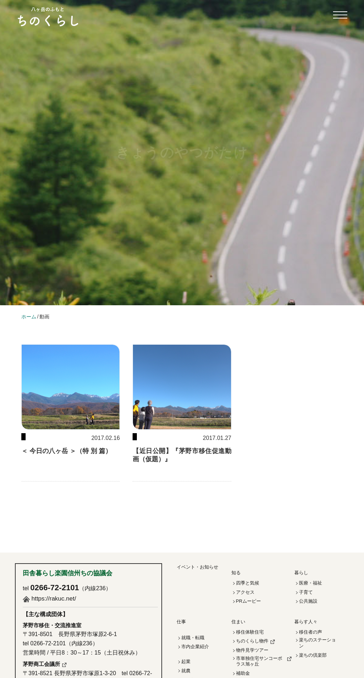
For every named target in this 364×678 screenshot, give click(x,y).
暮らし (301, 572)
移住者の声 (310, 632)
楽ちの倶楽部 (313, 655)
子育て (306, 592)
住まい (238, 621)
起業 (186, 661)
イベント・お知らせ (197, 567)
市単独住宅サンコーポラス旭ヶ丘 (259, 661)
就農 (186, 670)
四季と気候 (247, 583)
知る (236, 572)
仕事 (181, 621)
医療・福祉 (310, 583)
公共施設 (308, 601)
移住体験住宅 (250, 632)
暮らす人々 (305, 621)
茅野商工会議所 (41, 664)
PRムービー (248, 601)
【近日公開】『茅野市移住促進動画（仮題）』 (182, 455)
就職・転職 (192, 637)
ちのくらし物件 (252, 641)
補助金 (243, 673)
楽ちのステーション (317, 643)
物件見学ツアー (252, 650)
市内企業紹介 (195, 646)
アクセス (245, 592)
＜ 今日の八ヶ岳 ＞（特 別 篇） (66, 450)
